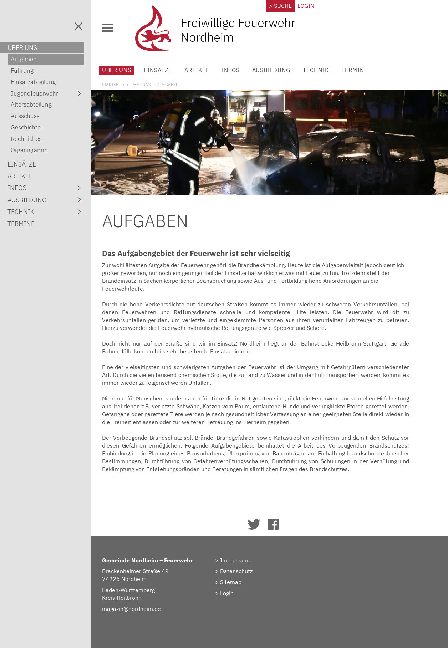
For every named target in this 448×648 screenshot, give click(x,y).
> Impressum (236, 558)
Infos (237, 69)
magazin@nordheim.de (137, 607)
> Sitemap (232, 580)
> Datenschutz (237, 569)
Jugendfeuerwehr (47, 93)
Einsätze (164, 69)
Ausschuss (25, 116)
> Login (228, 591)
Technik (322, 69)
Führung (22, 71)
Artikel (202, 69)
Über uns (123, 69)
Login (308, 5)
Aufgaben (24, 59)
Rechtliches (26, 139)
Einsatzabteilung (33, 82)
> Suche (282, 5)
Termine (360, 69)
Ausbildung (277, 69)
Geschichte (26, 127)
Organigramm (29, 150)
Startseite (119, 84)
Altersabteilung (31, 104)
